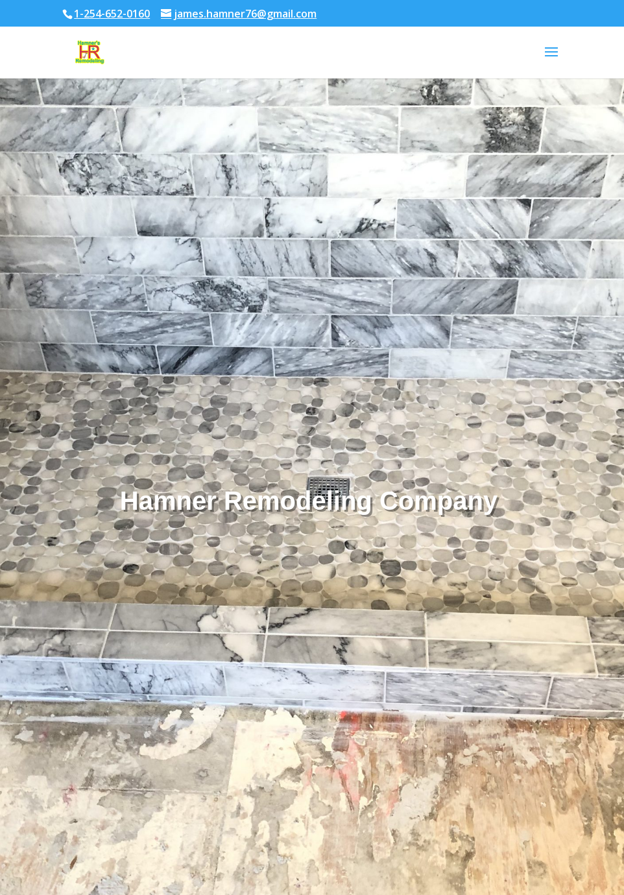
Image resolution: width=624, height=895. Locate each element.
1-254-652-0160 (112, 13)
